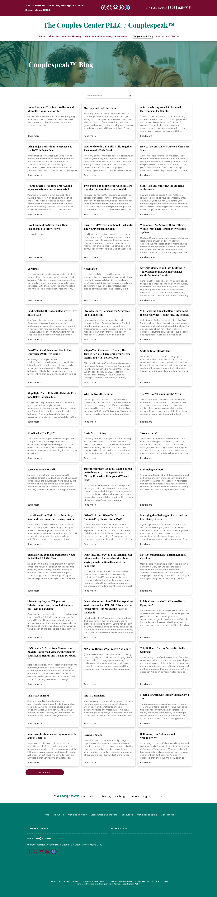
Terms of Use (120, 884)
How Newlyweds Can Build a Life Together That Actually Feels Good (108, 148)
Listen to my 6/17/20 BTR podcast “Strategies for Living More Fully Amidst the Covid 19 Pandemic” (50, 605)
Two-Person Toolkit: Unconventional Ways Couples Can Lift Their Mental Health (108, 187)
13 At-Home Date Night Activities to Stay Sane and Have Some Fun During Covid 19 (51, 517)
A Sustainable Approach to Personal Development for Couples (160, 109)
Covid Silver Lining (95, 433)
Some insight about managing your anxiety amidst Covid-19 (51, 735)
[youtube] (115, 8)
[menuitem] (42, 36)
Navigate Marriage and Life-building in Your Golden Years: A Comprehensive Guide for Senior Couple (162, 271)
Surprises (33, 268)
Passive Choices (93, 734)
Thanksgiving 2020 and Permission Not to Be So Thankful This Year (51, 556)
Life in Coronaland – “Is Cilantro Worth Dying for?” (162, 603)
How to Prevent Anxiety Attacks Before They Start (164, 148)
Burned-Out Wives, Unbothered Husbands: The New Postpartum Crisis (108, 226)
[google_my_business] (127, 8)
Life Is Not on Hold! (38, 695)
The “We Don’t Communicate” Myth (160, 394)
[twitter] (109, 8)
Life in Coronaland (94, 695)
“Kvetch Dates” (148, 433)
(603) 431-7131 (180, 8)
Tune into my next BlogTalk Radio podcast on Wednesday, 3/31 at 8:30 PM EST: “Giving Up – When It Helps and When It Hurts (108, 474)
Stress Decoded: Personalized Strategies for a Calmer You (107, 312)
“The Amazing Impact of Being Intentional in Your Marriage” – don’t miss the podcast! (164, 312)
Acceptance (90, 268)
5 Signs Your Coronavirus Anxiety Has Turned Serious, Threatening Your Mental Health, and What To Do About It (107, 353)
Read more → (34, 136)
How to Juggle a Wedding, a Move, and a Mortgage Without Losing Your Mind (49, 187)
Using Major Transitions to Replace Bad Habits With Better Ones (49, 148)
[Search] (109, 96)
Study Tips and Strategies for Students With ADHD (162, 187)
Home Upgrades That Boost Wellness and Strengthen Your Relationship (50, 109)
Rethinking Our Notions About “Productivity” (157, 735)
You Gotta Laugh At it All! (41, 469)
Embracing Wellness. (152, 469)
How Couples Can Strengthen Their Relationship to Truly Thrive (47, 226)
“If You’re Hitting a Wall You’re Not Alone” (107, 649)
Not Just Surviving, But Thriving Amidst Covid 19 (163, 556)
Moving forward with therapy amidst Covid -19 (164, 696)
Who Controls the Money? (98, 394)
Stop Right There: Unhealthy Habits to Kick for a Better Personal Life (51, 395)
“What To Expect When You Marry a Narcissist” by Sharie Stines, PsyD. (104, 517)
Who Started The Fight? (40, 433)
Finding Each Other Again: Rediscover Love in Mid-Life (52, 312)
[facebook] (103, 8)
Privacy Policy (133, 884)
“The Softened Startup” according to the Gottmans (163, 649)
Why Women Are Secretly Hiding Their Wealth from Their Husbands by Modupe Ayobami (163, 228)
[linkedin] (121, 8)
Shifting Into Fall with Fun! (155, 351)
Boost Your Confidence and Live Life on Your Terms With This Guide (49, 351)
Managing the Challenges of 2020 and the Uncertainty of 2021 (163, 517)
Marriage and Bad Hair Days (100, 108)
